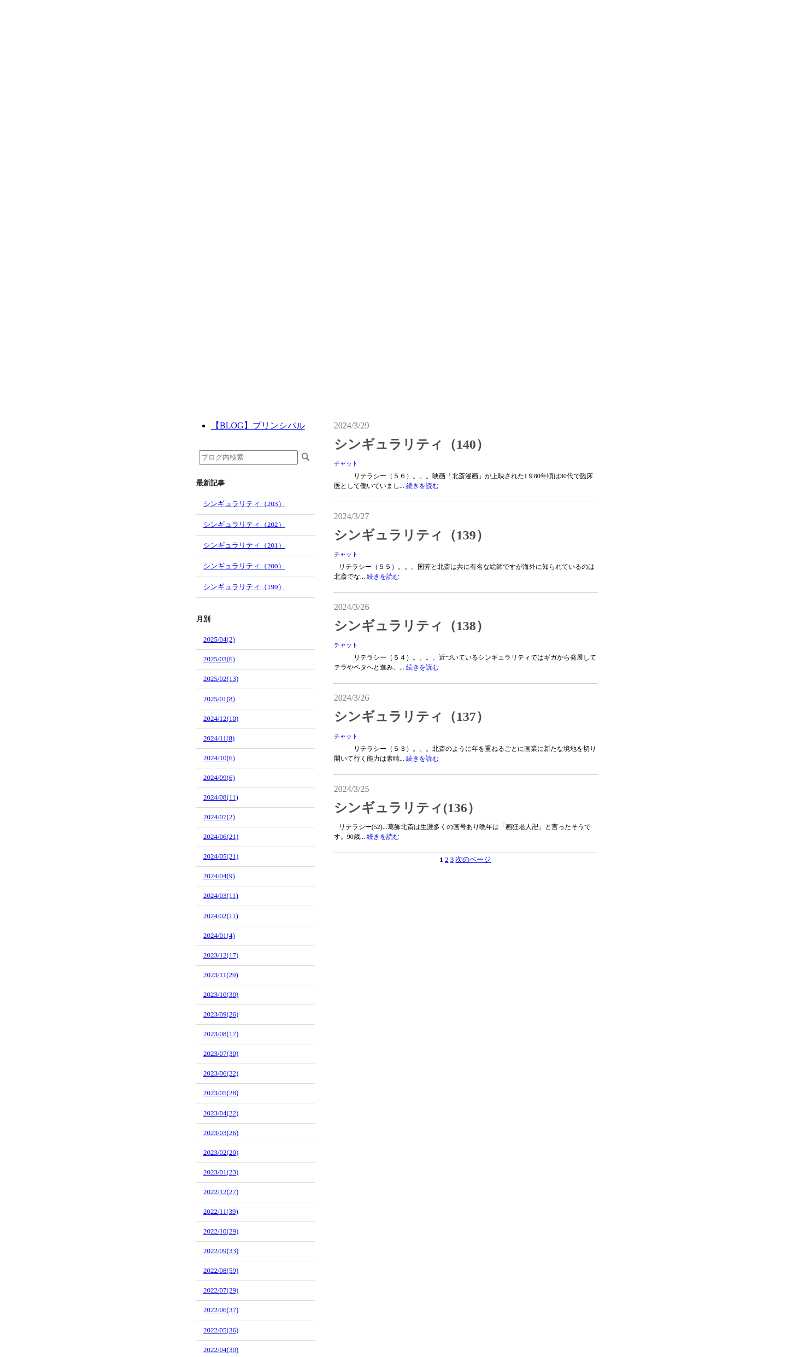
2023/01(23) (220, 1172)
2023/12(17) (220, 955)
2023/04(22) (220, 1113)
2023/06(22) (220, 1073)
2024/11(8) (218, 738)
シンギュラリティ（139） (411, 535)
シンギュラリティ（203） (244, 504)
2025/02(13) (220, 678)
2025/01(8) (219, 699)
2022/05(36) (220, 1330)
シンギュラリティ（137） (411, 716)
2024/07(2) (219, 817)
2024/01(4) (219, 935)
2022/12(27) (220, 1192)
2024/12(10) (220, 718)
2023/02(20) (220, 1152)
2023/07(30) (220, 1053)
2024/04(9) (219, 876)
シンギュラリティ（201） (244, 545)
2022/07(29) (220, 1290)
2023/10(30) (220, 994)
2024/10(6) (219, 758)
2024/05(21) (220, 856)
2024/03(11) (220, 895)
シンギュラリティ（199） (244, 587)
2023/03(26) (220, 1133)
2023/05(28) (220, 1093)
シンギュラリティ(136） (407, 808)
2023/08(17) (220, 1034)
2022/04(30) (220, 1350)
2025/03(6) (219, 659)
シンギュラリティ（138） (411, 626)
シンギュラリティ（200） (244, 566)
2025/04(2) (219, 639)
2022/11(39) (220, 1211)
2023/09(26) (220, 1014)
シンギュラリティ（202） (244, 524)
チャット (346, 463)
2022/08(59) (220, 1270)
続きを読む (422, 486)
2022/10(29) (220, 1231)
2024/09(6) (219, 777)
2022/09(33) (220, 1251)
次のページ (473, 859)
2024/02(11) (220, 916)
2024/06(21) (220, 836)
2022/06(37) (220, 1310)
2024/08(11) (220, 797)
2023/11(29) (220, 975)
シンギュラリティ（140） (411, 444)
